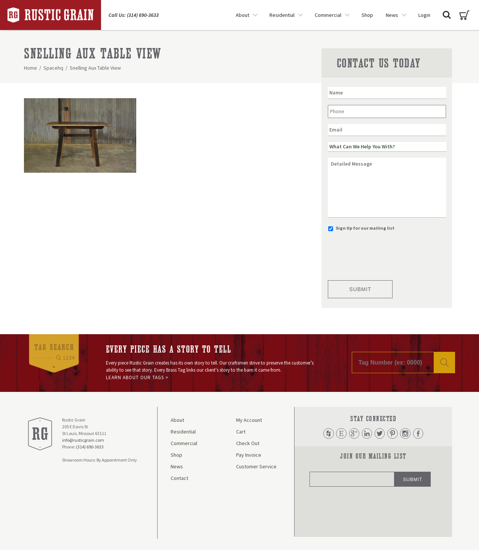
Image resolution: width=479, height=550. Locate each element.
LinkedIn (366, 433)
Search (447, 15)
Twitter (380, 433)
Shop (367, 15)
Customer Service (256, 466)
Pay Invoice (248, 454)
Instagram (406, 433)
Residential (282, 15)
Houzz (327, 433)
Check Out (247, 443)
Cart (464, 15)
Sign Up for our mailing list (365, 228)
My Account (249, 420)
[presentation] (385, 253)
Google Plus (353, 433)
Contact (179, 478)
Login (424, 15)
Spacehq (53, 67)
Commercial (328, 15)
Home (30, 67)
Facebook (419, 433)
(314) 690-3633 (90, 447)
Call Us (134, 14)
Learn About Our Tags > (137, 377)
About (242, 15)
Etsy (340, 433)
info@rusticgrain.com (83, 440)
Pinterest (393, 433)
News (392, 15)
